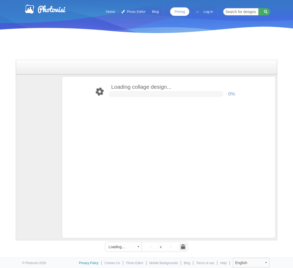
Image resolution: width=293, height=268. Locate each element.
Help (223, 263)
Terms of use (205, 263)
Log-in (208, 12)
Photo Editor (133, 12)
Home (110, 12)
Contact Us (112, 263)
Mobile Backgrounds (163, 263)
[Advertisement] (141, 48)
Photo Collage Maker (45, 9)
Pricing (179, 12)
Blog (155, 12)
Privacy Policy (89, 263)
